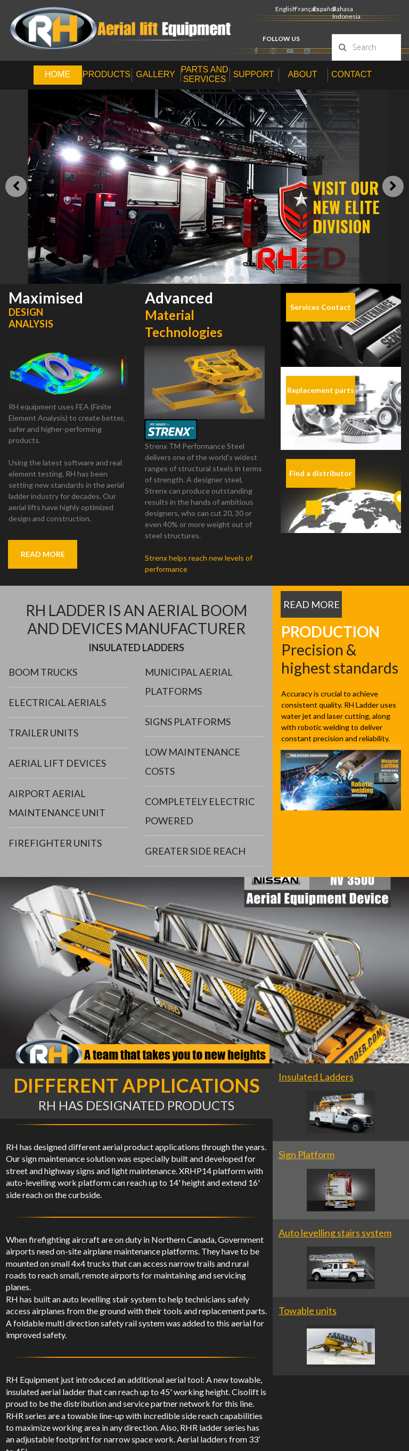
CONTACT (351, 74)
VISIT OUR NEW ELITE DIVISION (346, 207)
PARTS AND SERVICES (204, 74)
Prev (16, 186)
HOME (57, 74)
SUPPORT (253, 74)
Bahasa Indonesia (346, 12)
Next (393, 186)
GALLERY (155, 74)
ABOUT (302, 74)
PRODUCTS (106, 74)
